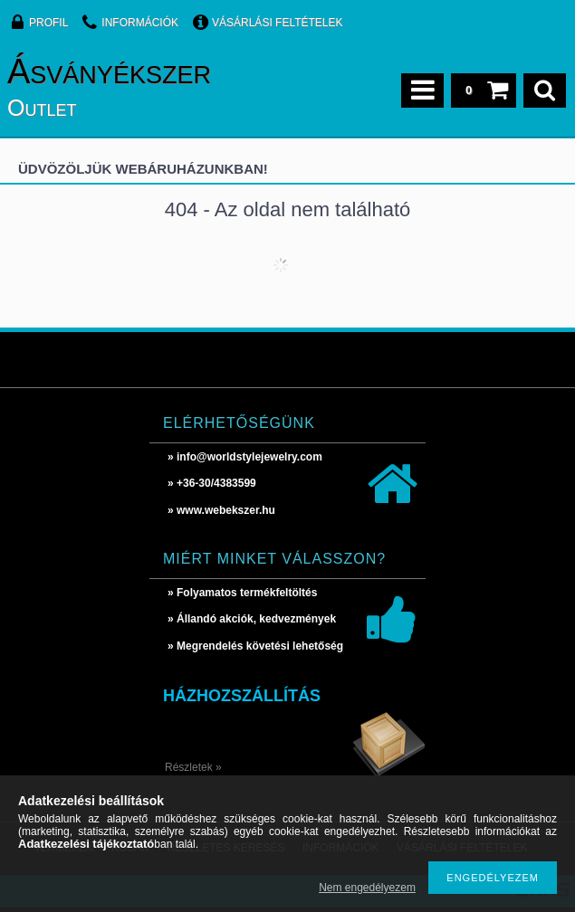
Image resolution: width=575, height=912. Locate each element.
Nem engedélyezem (367, 887)
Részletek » (193, 767)
